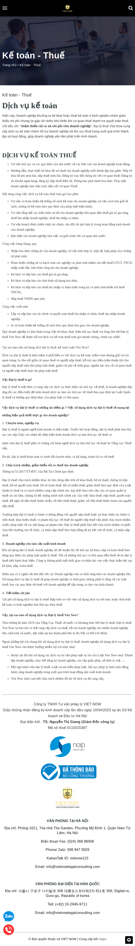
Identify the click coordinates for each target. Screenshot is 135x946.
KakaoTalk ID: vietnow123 (67, 858)
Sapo (103, 939)
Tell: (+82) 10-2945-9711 (67, 904)
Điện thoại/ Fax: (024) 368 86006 (67, 841)
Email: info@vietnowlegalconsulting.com (67, 867)
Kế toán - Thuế (17, 95)
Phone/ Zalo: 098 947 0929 (67, 850)
